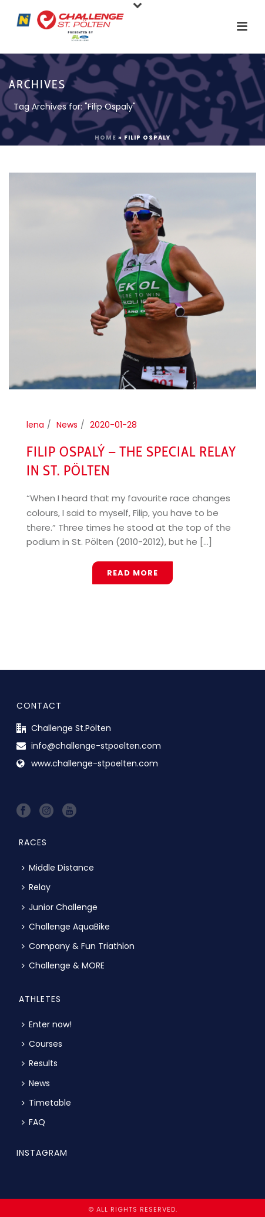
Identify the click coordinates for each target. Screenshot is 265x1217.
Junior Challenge (60, 907)
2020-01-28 (113, 425)
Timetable (46, 1103)
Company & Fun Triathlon (78, 946)
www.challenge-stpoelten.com (94, 763)
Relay (36, 887)
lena (35, 425)
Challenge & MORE (63, 965)
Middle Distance (58, 868)
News (67, 425)
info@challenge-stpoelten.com (96, 745)
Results (40, 1063)
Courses (42, 1044)
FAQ (33, 1122)
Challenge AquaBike (66, 926)
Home (105, 137)
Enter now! (47, 1024)
